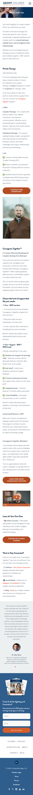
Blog (22, 753)
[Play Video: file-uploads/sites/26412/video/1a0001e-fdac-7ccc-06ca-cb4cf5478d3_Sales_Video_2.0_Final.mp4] (16, 497)
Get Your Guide (16, 730)
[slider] (16, 505)
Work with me (13, 747)
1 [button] (15, 666)
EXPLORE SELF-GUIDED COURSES (16, 540)
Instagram (6, 583)
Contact (14, 753)
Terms (16, 776)
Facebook (16, 583)
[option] (16, 634)
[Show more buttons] (28, 505)
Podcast (21, 741)
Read (12, 590)
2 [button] (17, 666)
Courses (11, 741)
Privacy (16, 780)
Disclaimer (16, 785)
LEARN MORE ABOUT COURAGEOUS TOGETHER (16, 480)
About (25, 747)
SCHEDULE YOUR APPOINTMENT (16, 191)
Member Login (16, 772)
